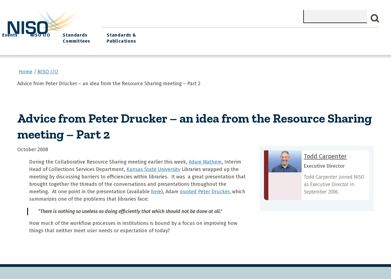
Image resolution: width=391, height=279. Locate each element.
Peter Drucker (213, 188)
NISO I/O (261, 33)
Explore (207, 33)
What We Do (143, 33)
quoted (188, 188)
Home (113, 33)
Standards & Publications (347, 36)
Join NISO (177, 33)
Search (375, 18)
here (156, 188)
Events (233, 33)
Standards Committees (295, 36)
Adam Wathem (205, 159)
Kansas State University (153, 166)
